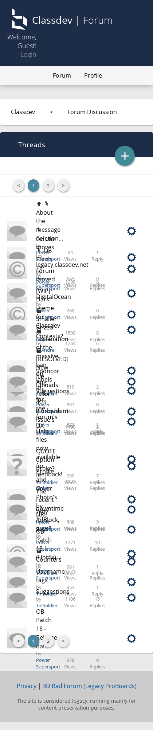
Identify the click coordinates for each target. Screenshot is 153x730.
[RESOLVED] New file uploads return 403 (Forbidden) (52, 385)
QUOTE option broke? (46, 459)
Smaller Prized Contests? (49, 327)
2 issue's (45, 415)
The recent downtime (50, 499)
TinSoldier (47, 482)
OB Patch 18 (44, 259)
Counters (49, 559)
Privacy (26, 686)
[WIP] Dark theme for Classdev (48, 308)
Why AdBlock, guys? (47, 519)
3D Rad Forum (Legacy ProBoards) (90, 686)
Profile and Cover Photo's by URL (46, 493)
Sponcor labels (47, 375)
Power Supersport (48, 285)
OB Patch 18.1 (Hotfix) (46, 544)
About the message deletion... (49, 225)
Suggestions (53, 591)
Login (28, 54)
